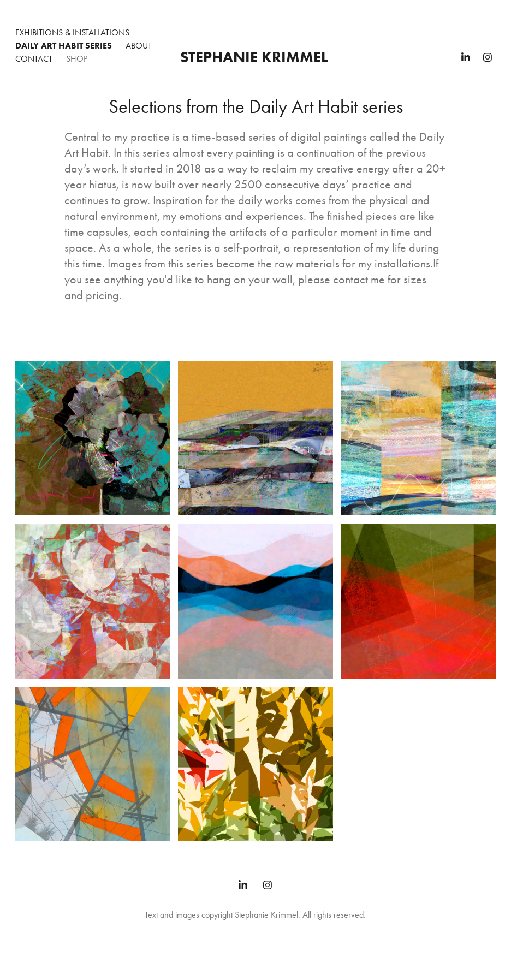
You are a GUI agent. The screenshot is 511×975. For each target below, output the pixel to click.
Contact (33, 58)
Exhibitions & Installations (72, 32)
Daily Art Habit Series (63, 45)
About (139, 45)
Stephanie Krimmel (254, 56)
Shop (76, 58)
